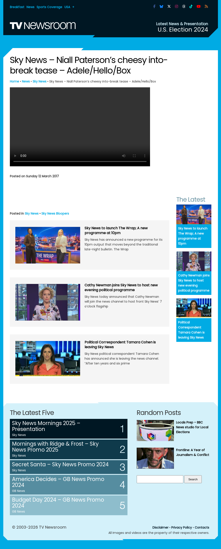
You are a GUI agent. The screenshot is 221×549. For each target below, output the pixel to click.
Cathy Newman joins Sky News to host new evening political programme (121, 287)
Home (14, 81)
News (30, 7)
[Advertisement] (89, 194)
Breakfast (17, 7)
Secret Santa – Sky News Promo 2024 (60, 464)
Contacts (202, 527)
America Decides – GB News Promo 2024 (58, 482)
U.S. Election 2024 (183, 29)
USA (67, 7)
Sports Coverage (49, 7)
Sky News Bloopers (55, 213)
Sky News (39, 81)
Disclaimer (160, 527)
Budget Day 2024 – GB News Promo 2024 (58, 502)
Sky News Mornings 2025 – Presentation (46, 426)
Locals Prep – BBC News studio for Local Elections (192, 427)
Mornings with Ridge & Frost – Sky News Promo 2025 (55, 446)
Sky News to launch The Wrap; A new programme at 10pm (116, 230)
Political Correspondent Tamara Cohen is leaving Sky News (120, 345)
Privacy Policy (181, 527)
